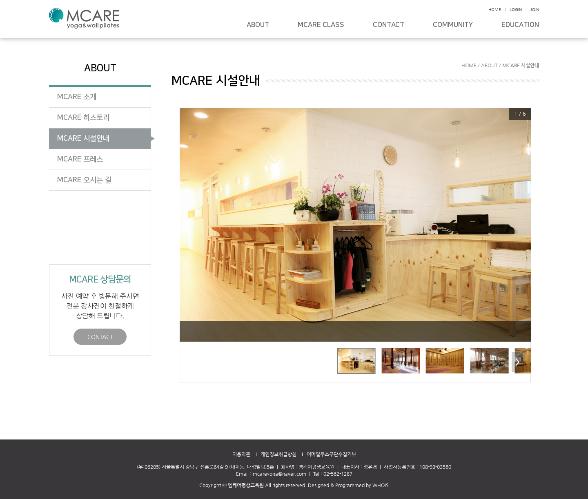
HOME (494, 9)
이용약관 (241, 454)
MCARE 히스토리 (83, 118)
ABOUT (258, 25)
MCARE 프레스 (80, 159)
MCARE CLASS (321, 25)
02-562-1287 (337, 474)
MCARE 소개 (76, 97)
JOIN (534, 9)
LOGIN (516, 9)
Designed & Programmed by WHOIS (348, 485)
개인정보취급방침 (278, 454)
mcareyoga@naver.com (279, 474)
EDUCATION (520, 25)
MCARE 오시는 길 (84, 180)
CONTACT (388, 25)
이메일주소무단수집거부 (331, 454)
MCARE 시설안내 (83, 139)
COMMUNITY (453, 25)
